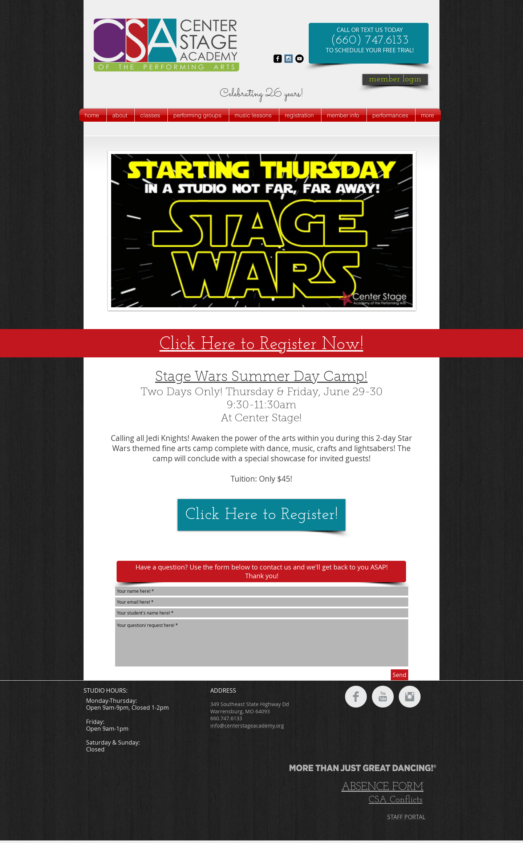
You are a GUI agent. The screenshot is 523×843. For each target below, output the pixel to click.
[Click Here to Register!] (261, 515)
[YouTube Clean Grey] (383, 697)
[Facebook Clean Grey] (356, 697)
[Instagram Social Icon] (288, 58)
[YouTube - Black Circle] (299, 58)
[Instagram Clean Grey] (410, 697)
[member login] (395, 79)
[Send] (399, 674)
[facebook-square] (277, 58)
